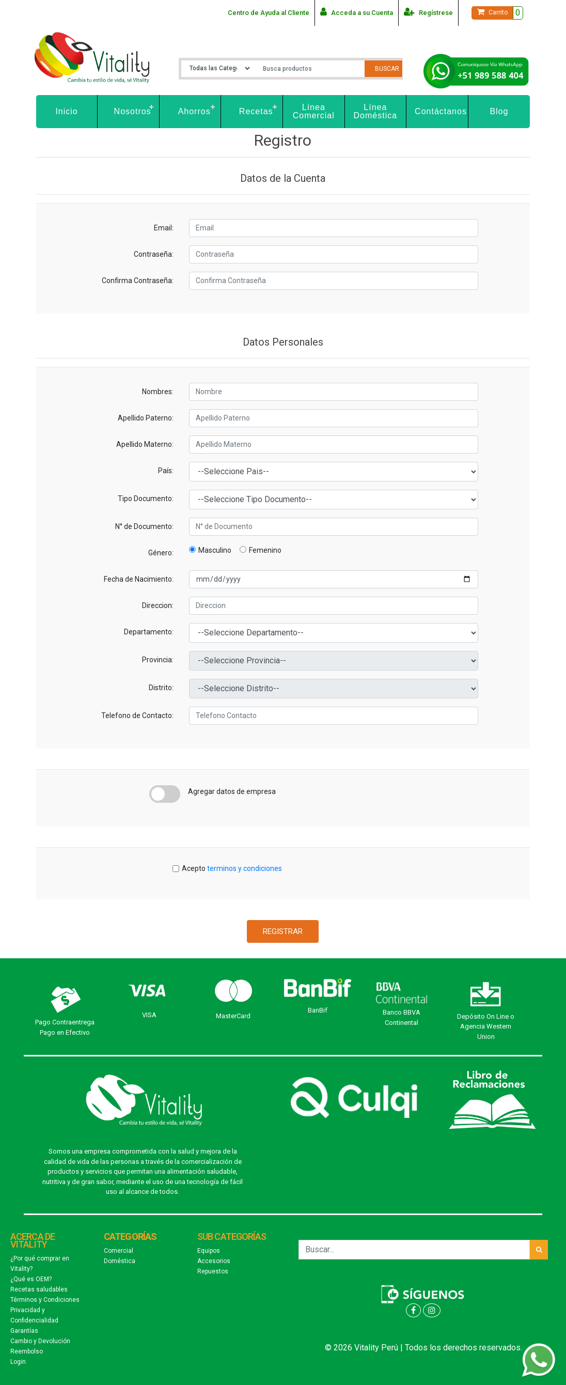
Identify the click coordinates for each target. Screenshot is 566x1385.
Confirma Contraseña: (138, 280)
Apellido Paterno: (146, 418)
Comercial (118, 1250)
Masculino (210, 550)
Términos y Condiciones (45, 1299)
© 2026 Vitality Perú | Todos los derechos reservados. (423, 1347)
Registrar (283, 931)
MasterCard (233, 1016)
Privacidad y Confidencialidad (34, 1315)
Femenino (260, 550)
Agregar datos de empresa (232, 791)
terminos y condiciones (244, 868)
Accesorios (213, 1261)
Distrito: (161, 687)
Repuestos (212, 1271)
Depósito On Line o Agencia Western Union (485, 1026)
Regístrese (428, 12)
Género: (161, 553)
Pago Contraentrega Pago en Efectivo (65, 1027)
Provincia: (158, 660)
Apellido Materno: (145, 444)
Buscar (387, 68)
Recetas (256, 111)
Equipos (208, 1250)
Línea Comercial (314, 111)
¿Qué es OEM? (31, 1279)
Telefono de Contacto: (137, 715)
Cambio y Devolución (40, 1341)
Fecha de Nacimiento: (139, 579)
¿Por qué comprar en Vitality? (39, 1263)
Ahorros (194, 111)
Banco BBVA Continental (401, 1017)
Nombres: (158, 391)
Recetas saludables (39, 1289)
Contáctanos (441, 111)
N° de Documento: (144, 526)
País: (166, 470)
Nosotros (132, 111)
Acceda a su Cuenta (356, 12)
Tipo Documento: (146, 498)
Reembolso (26, 1351)
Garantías (24, 1330)
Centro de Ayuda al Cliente (268, 13)
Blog (499, 111)
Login (18, 1361)
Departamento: (149, 632)
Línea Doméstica (376, 111)
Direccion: (158, 605)
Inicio (66, 111)
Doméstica (119, 1261)
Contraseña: (154, 254)
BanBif (317, 1010)
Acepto (232, 868)
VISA (149, 1015)
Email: (164, 228)
